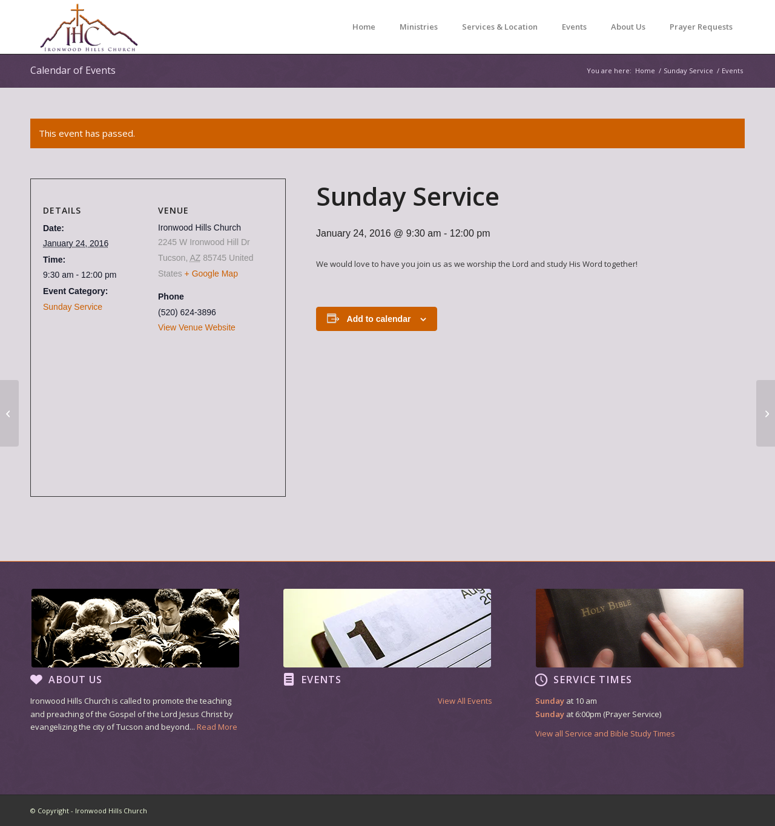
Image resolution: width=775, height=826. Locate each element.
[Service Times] (541, 679)
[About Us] (36, 679)
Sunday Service (72, 307)
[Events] (289, 679)
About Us (75, 679)
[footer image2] (387, 628)
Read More (217, 726)
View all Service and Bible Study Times (605, 733)
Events (321, 679)
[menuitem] (364, 27)
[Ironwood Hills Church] (88, 27)
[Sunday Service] (9, 413)
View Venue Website (197, 327)
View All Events (465, 700)
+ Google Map (211, 273)
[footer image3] (640, 628)
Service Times (592, 679)
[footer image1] (135, 628)
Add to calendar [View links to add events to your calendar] (379, 319)
